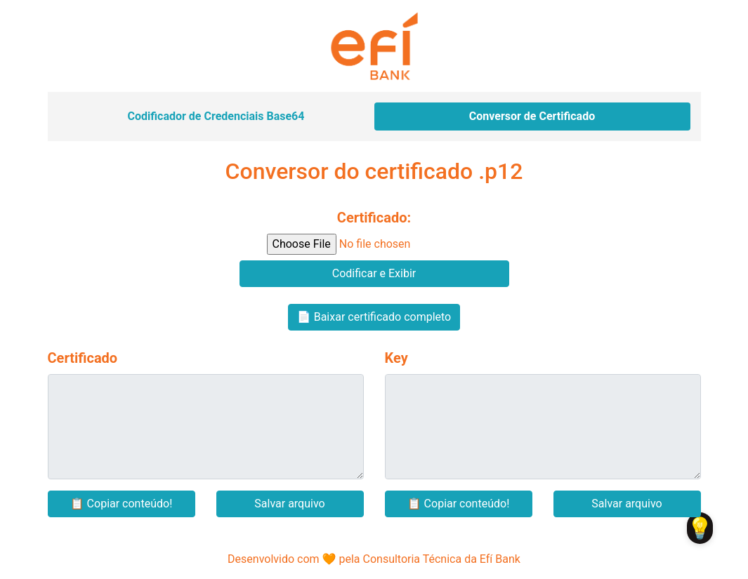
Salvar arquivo (289, 503)
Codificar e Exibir (374, 273)
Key (396, 358)
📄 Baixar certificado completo (374, 317)
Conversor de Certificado (532, 116)
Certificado (83, 358)
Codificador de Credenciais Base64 (216, 116)
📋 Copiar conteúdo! (121, 503)
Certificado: (374, 217)
